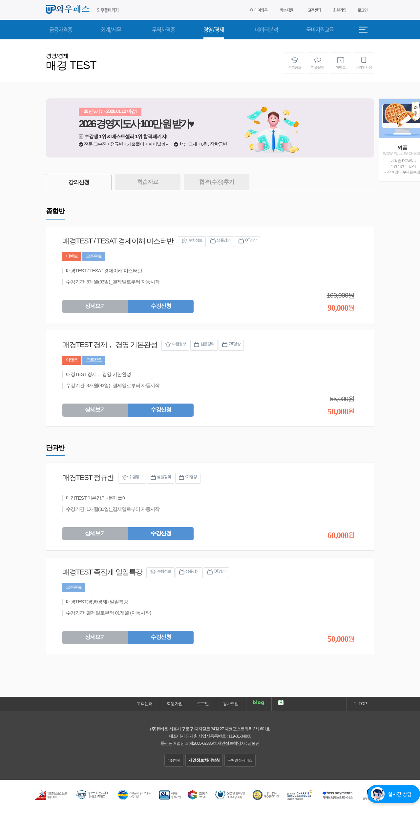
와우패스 (69, 9)
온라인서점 (363, 63)
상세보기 (95, 306)
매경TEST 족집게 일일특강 (102, 572)
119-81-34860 (239, 736)
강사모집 (231, 703)
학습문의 (317, 63)
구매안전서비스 (240, 760)
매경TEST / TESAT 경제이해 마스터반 (118, 241)
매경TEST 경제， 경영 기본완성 (109, 345)
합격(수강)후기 (216, 182)
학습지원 (286, 10)
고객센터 (314, 10)
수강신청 (161, 306)
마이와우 (258, 10)
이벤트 (340, 63)
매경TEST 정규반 (88, 477)
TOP (360, 703)
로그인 (363, 10)
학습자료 (147, 182)
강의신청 (78, 182)
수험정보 (294, 63)
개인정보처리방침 (204, 760)
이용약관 (173, 760)
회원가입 (339, 10)
